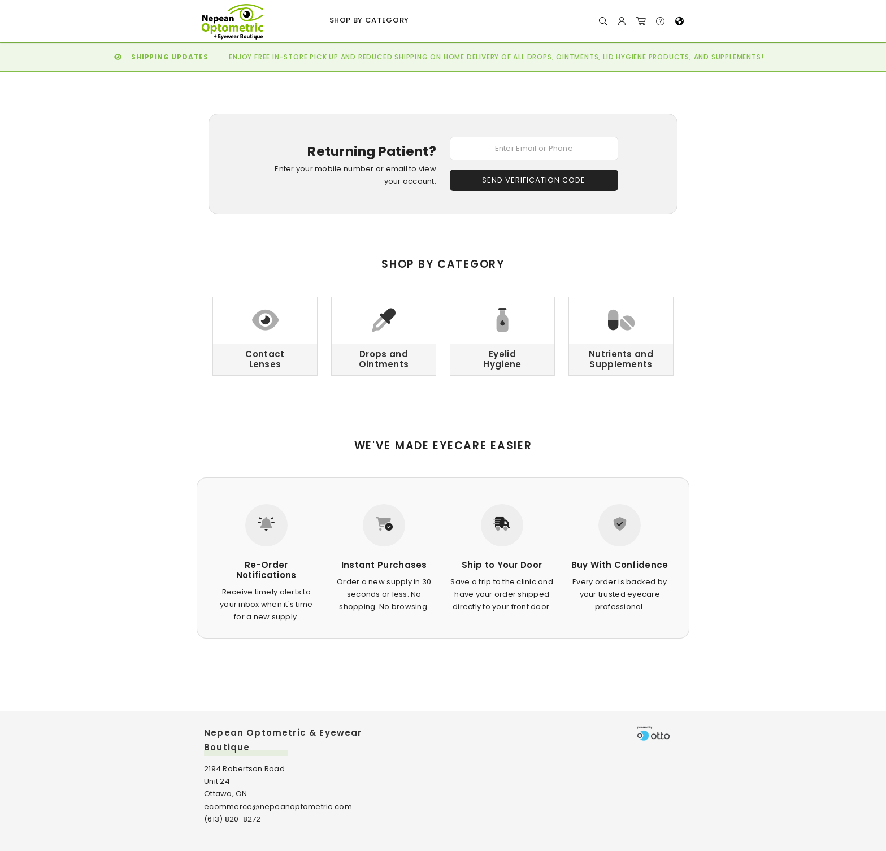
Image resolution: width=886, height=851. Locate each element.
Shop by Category (369, 20)
